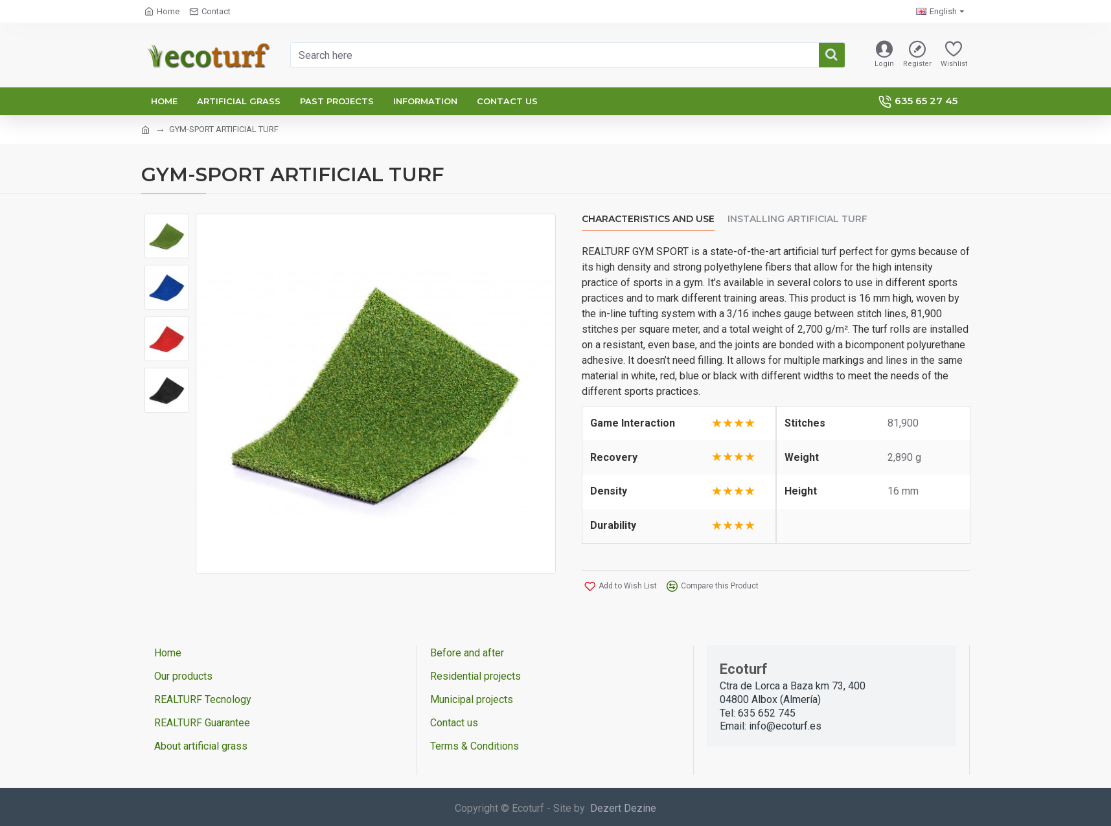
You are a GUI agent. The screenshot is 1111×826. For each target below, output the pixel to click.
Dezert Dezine (623, 808)
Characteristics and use (648, 219)
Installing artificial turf (797, 219)
